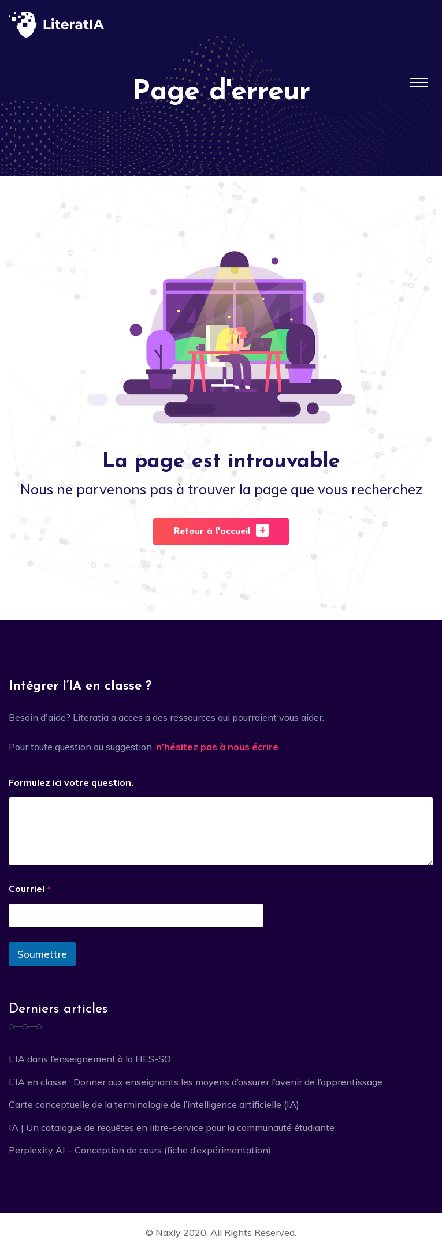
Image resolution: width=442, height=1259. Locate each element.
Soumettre (42, 954)
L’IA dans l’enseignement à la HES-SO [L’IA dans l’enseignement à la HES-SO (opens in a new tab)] (90, 1059)
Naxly (168, 1232)
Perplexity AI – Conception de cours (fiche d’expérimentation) (140, 1150)
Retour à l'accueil (221, 530)
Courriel (30, 888)
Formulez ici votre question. (71, 782)
